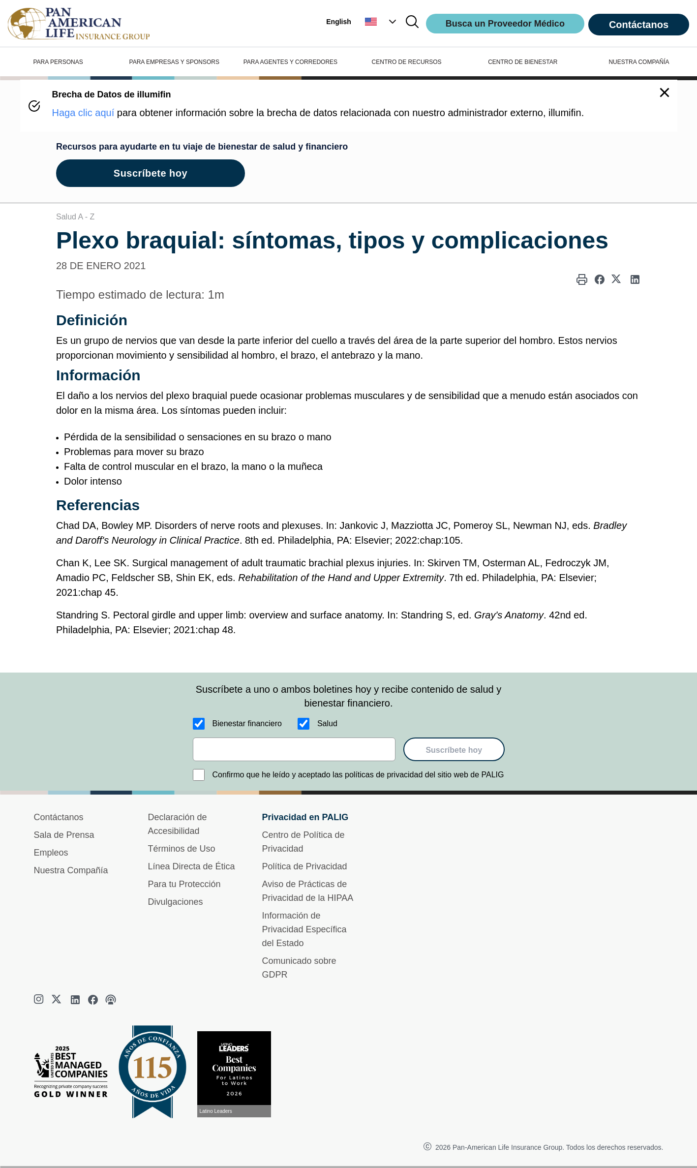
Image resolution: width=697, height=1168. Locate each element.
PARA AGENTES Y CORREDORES (290, 62)
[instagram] (40, 999)
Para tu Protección (184, 884)
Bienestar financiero (247, 723)
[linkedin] (75, 1000)
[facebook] (93, 1000)
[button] (381, 22)
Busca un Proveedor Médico (505, 24)
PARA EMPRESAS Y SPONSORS (174, 62)
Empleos (51, 853)
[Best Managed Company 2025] (75, 1074)
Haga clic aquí (83, 112)
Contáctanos (638, 24)
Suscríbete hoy (453, 750)
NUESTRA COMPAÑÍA (638, 62)
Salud (327, 723)
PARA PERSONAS (58, 62)
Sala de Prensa (64, 835)
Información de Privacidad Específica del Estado (304, 929)
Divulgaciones (175, 902)
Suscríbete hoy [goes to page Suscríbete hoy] (150, 173)
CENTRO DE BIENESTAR (522, 62)
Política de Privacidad (304, 866)
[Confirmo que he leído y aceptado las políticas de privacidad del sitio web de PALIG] (199, 775)
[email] (294, 749)
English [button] (338, 22)
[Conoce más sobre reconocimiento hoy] (238, 1074)
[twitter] (57, 999)
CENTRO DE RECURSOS (407, 62)
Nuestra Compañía (71, 870)
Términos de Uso (181, 849)
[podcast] (111, 1000)
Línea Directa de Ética (191, 866)
